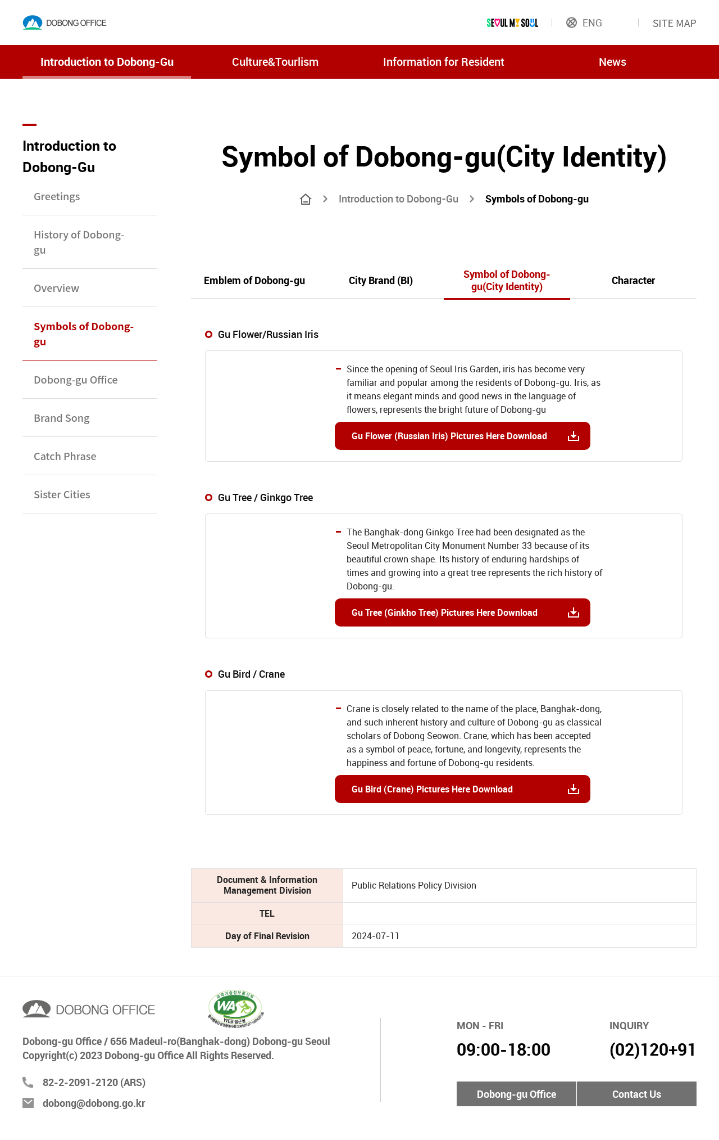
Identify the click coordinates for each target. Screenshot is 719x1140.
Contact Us (636, 1094)
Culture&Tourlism (275, 61)
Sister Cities (62, 493)
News (612, 61)
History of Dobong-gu (79, 241)
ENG (584, 22)
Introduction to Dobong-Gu (107, 61)
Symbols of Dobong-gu (84, 333)
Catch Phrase (65, 455)
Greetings (57, 195)
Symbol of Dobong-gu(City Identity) (506, 280)
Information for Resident (443, 61)
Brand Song (61, 417)
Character (633, 280)
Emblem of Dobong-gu (254, 280)
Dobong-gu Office (76, 379)
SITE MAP (675, 22)
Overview (56, 287)
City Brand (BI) (381, 280)
